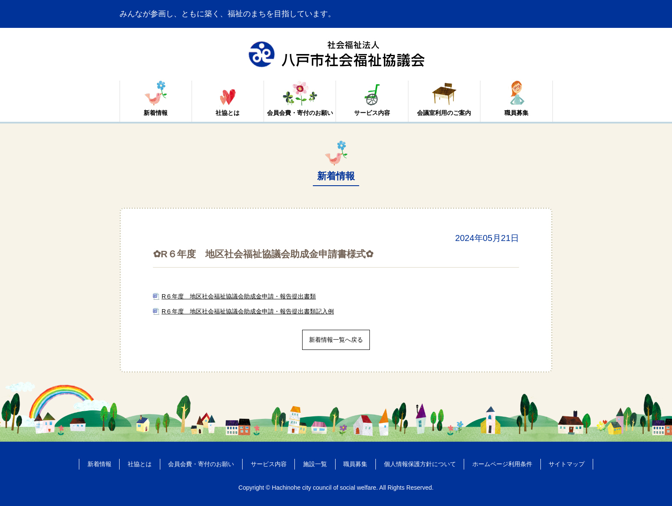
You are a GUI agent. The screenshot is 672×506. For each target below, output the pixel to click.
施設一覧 (315, 464)
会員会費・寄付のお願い (300, 112)
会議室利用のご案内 (444, 112)
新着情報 (156, 112)
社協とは (228, 112)
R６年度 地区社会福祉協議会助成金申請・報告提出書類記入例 (248, 311)
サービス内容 (372, 112)
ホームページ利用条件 (502, 464)
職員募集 (516, 112)
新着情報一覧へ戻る (336, 339)
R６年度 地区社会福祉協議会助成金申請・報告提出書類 (239, 296)
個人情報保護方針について (420, 464)
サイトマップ (567, 464)
